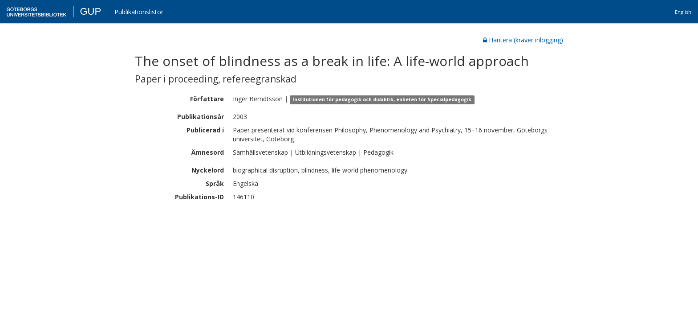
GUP (90, 11)
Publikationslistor (138, 12)
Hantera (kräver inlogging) (523, 40)
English (683, 11)
